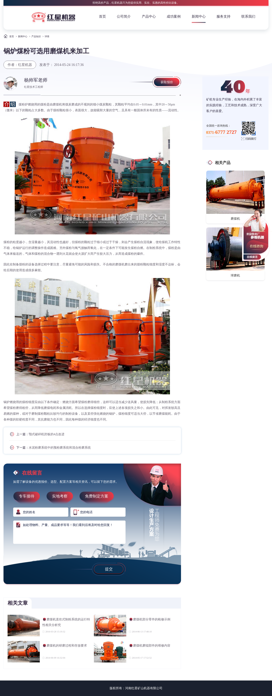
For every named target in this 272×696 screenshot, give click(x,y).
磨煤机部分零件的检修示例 (149, 620)
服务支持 (223, 16)
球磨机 (235, 275)
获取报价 (167, 82)
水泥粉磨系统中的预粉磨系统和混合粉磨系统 (60, 447)
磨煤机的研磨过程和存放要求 (64, 646)
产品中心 (149, 16)
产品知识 (36, 36)
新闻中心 (199, 16)
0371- (221, 132)
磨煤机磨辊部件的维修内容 (149, 646)
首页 (102, 16)
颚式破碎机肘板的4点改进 (46, 434)
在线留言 (252, 257)
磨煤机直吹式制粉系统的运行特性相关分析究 (66, 622)
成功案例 (174, 16)
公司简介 (124, 16)
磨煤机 (235, 218)
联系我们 (248, 16)
